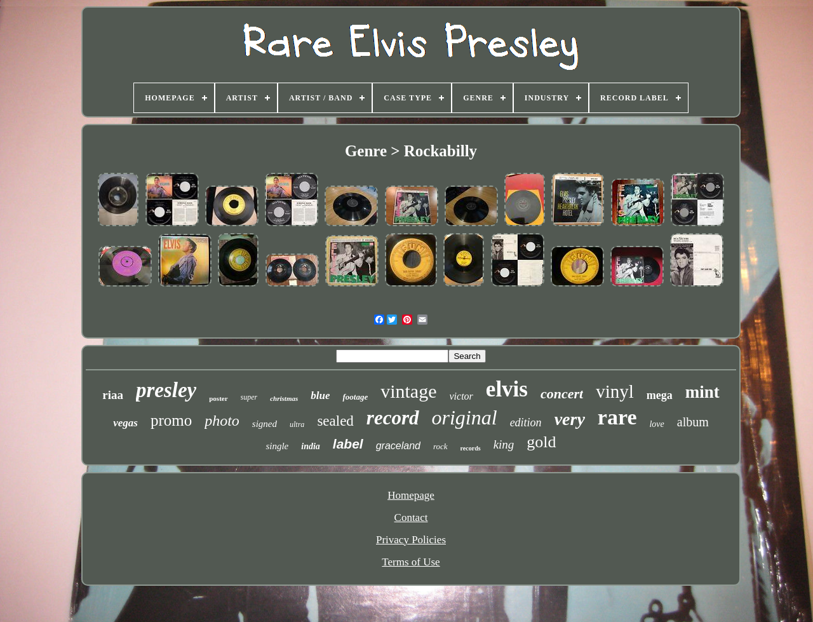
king (504, 444)
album (693, 422)
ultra (297, 424)
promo (171, 420)
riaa (112, 395)
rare (617, 417)
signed (264, 424)
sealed (335, 421)
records (470, 448)
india (310, 446)
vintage (408, 391)
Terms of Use (411, 562)
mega (660, 395)
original (464, 417)
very (569, 419)
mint (702, 392)
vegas (125, 423)
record (392, 418)
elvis (507, 389)
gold (541, 442)
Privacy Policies (411, 540)
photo (222, 420)
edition (526, 422)
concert (562, 394)
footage (355, 397)
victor (461, 396)
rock (440, 446)
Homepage (410, 495)
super (249, 397)
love (656, 424)
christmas (284, 398)
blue (320, 395)
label (348, 443)
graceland (398, 445)
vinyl (615, 391)
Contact (411, 517)
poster (218, 398)
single (276, 446)
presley (166, 390)
